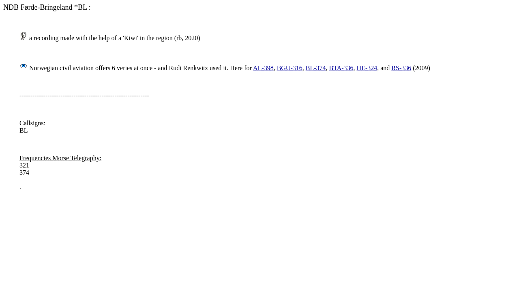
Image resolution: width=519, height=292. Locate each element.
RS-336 (401, 67)
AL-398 (263, 67)
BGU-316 (289, 67)
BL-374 (316, 67)
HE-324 (367, 67)
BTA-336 (341, 67)
